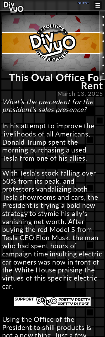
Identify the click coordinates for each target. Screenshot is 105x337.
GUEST (83, 3)
